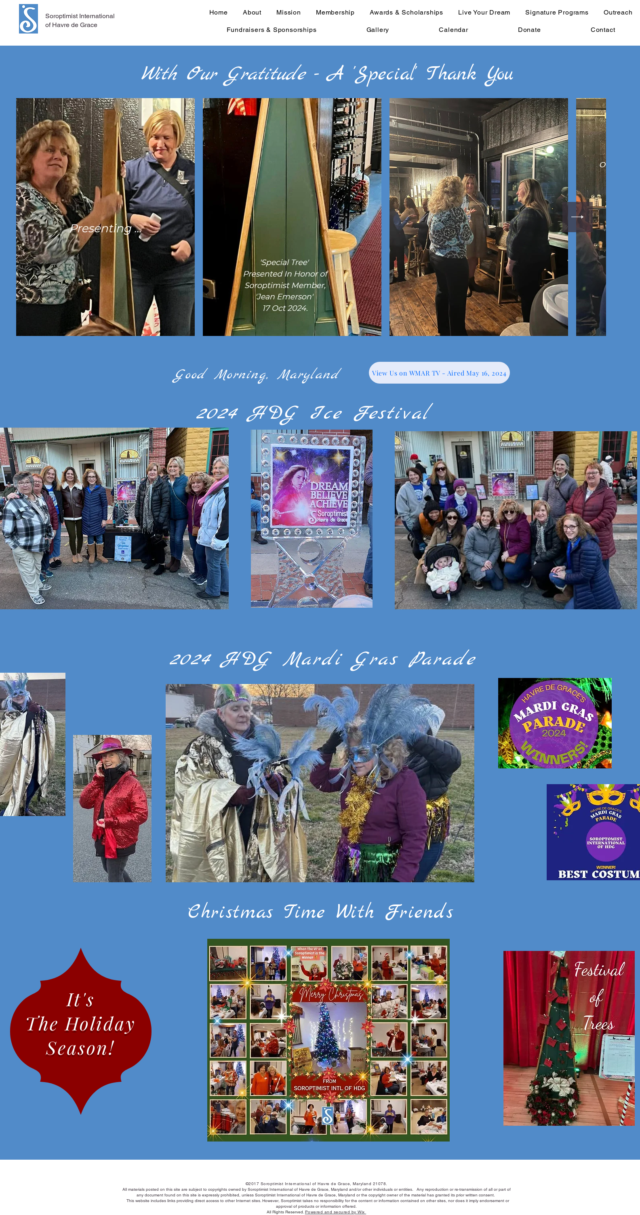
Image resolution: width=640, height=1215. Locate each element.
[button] (320, 783)
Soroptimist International (80, 16)
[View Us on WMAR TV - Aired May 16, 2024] (439, 373)
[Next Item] (577, 217)
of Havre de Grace (71, 25)
